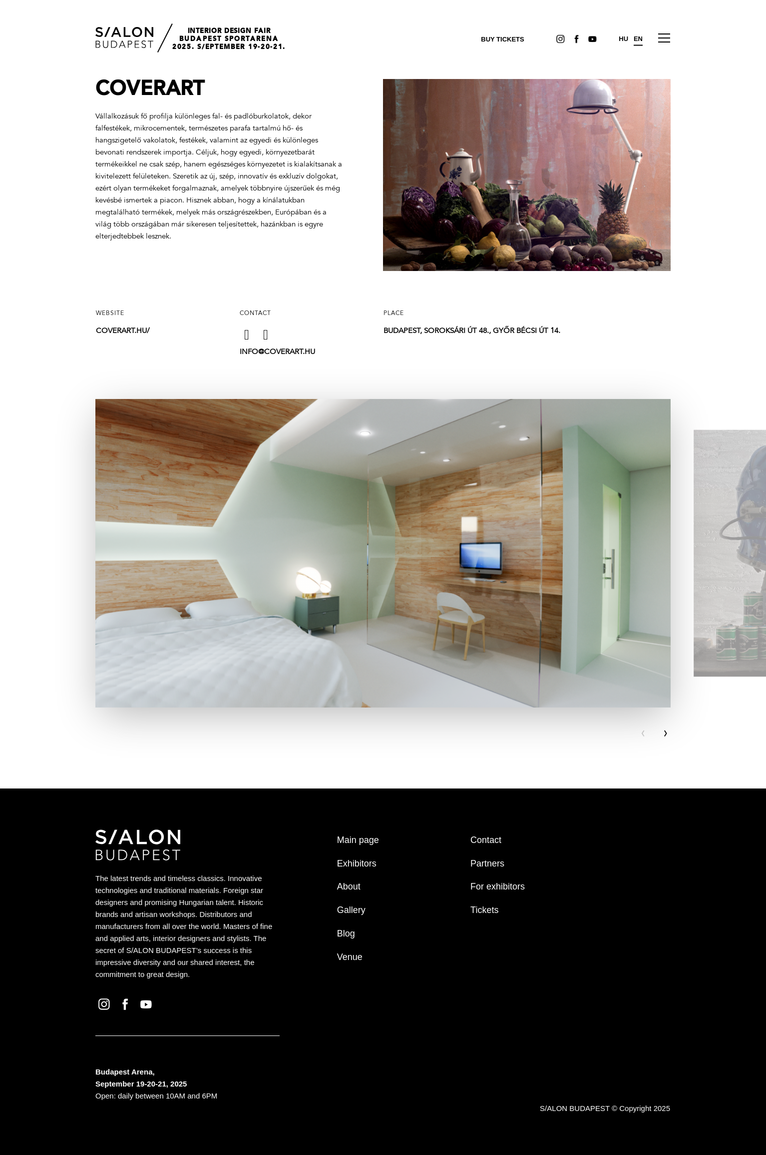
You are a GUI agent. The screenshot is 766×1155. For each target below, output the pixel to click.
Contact (485, 840)
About (349, 887)
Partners (487, 863)
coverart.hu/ (123, 331)
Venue (350, 957)
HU (623, 38)
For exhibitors (497, 887)
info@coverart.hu (277, 352)
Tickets (484, 910)
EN (638, 38)
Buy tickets (502, 39)
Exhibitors (357, 863)
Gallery (351, 910)
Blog (346, 933)
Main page (358, 840)
